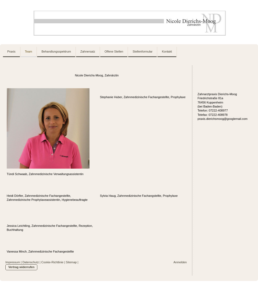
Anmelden (180, 262)
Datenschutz (30, 262)
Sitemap (71, 262)
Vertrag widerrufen (21, 267)
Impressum (12, 262)
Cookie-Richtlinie (52, 262)
